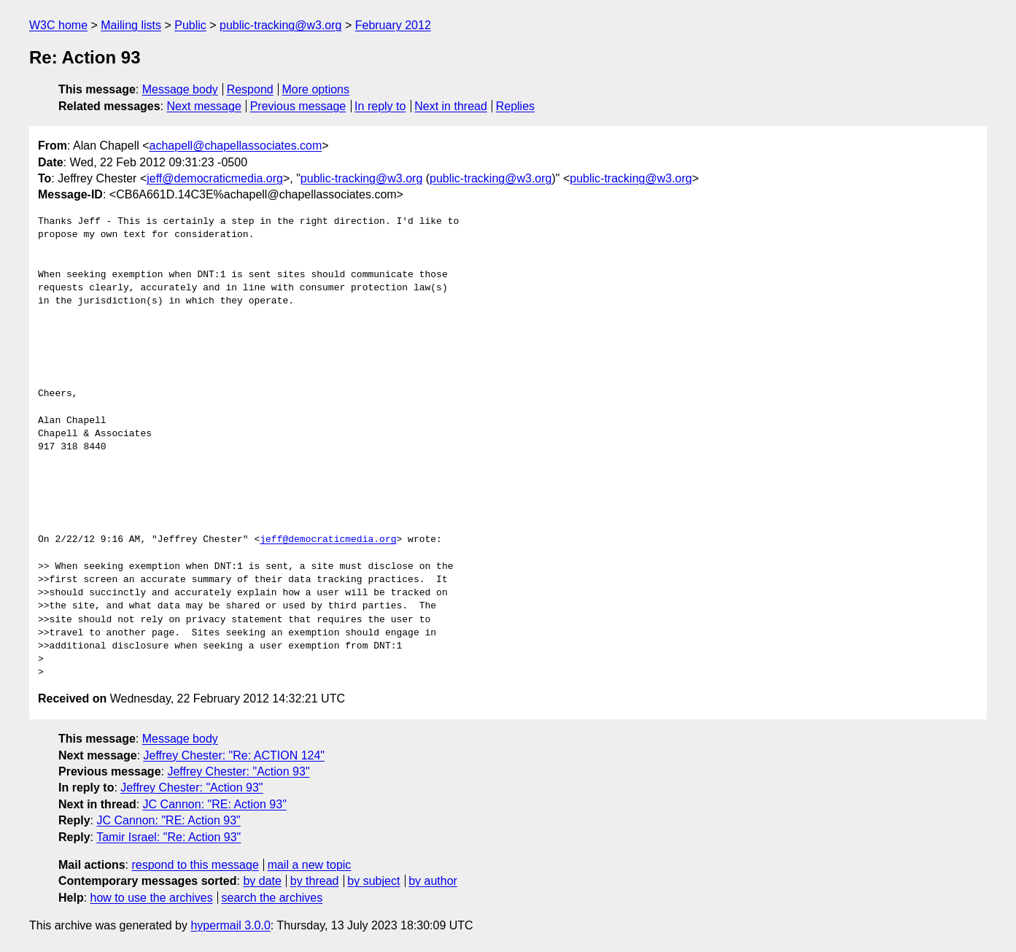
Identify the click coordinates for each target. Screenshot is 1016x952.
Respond (250, 89)
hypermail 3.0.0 (230, 925)
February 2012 (393, 25)
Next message (204, 106)
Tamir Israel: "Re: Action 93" (168, 837)
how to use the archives (151, 897)
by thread (314, 881)
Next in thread (450, 106)
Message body (180, 89)
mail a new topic (310, 865)
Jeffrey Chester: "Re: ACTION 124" (234, 755)
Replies (515, 106)
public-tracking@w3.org (280, 25)
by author (432, 881)
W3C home (58, 25)
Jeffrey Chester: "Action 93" (238, 771)
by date (262, 881)
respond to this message (194, 865)
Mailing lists (131, 25)
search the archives (272, 897)
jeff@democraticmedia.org (215, 178)
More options (316, 89)
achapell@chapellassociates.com (236, 145)
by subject (373, 881)
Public (190, 25)
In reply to (380, 106)
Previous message (298, 106)
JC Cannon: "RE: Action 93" (215, 804)
